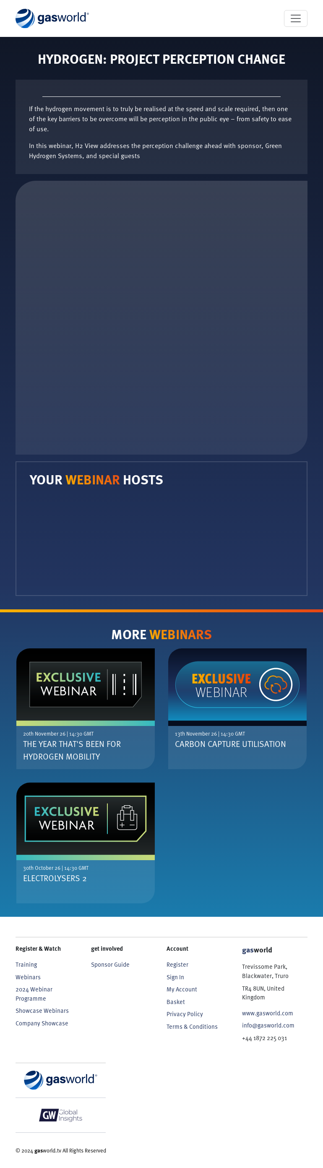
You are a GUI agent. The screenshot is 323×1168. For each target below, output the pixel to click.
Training (26, 964)
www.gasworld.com (267, 1013)
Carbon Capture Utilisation (230, 743)
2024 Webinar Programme (34, 994)
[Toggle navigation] (295, 18)
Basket (176, 1001)
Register (177, 964)
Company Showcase (42, 1023)
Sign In (175, 977)
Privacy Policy (185, 1013)
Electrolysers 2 (55, 877)
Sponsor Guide (110, 964)
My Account (182, 989)
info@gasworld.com (268, 1025)
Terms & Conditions (192, 1026)
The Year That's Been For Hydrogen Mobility (72, 749)
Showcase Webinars (42, 1010)
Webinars (28, 977)
